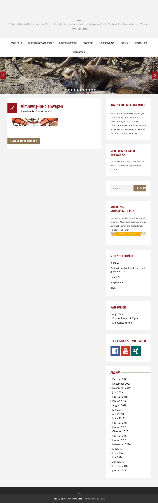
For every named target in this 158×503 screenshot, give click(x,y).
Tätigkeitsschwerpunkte (40, 42)
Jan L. (113, 287)
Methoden (88, 42)
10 (89, 90)
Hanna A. (115, 276)
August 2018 (119, 405)
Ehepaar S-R (117, 282)
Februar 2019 (120, 396)
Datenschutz (79, 51)
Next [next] (155, 75)
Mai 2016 (117, 457)
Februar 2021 (120, 379)
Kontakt (124, 42)
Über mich (16, 42)
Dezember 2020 (121, 383)
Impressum (141, 42)
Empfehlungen (106, 42)
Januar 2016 (119, 470)
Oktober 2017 (120, 431)
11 (92, 90)
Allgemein (118, 314)
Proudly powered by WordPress (67, 498)
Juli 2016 (117, 448)
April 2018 (118, 414)
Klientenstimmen (68, 42)
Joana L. (115, 262)
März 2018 (118, 418)
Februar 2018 (120, 422)
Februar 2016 (120, 466)
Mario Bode (28, 111)
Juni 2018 (117, 409)
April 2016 (118, 461)
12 (95, 90)
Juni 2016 (117, 453)
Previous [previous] (3, 75)
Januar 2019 (119, 401)
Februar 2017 (120, 435)
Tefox (102, 498)
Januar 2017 (119, 440)
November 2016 (121, 444)
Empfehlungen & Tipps (125, 318)
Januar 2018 (119, 427)
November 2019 (121, 388)
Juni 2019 (117, 392)
